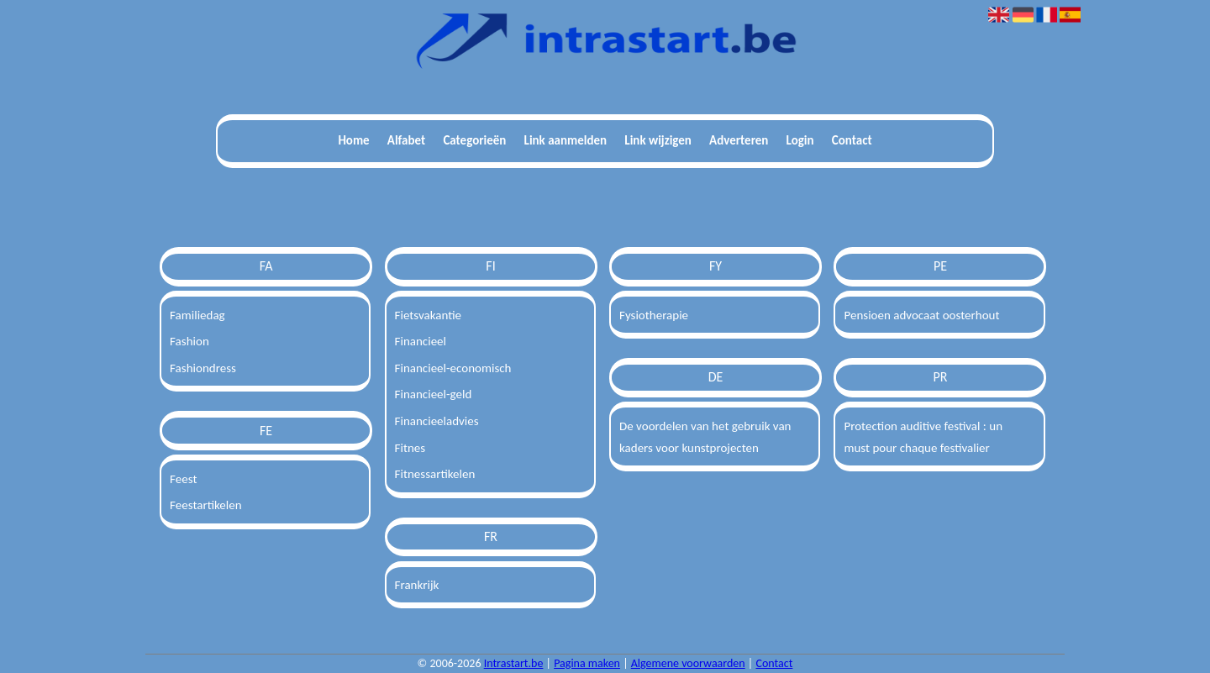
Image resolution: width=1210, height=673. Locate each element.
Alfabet (406, 140)
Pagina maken (587, 663)
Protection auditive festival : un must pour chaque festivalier (923, 436)
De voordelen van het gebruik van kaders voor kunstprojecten (705, 436)
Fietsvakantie (428, 315)
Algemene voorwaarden (688, 663)
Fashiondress (203, 368)
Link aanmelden (566, 140)
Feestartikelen (206, 505)
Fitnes (410, 447)
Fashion (189, 341)
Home (353, 140)
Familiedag (197, 315)
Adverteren (738, 140)
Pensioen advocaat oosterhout (921, 315)
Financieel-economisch (453, 368)
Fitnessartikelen (435, 473)
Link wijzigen (658, 140)
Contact (852, 140)
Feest (183, 478)
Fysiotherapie (653, 315)
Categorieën (474, 140)
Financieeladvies (437, 421)
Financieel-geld (433, 394)
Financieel (420, 341)
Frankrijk (417, 584)
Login (800, 140)
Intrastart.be (514, 663)
